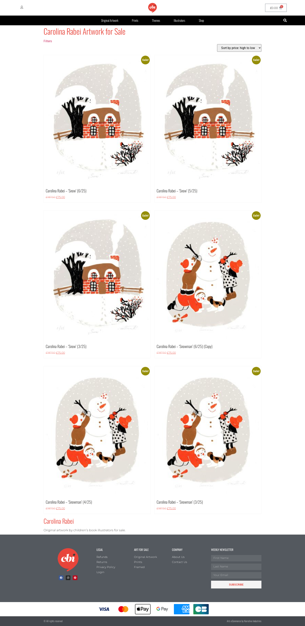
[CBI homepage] (152, 8)
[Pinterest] (75, 577)
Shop (201, 20)
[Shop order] (239, 48)
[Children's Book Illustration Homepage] (68, 560)
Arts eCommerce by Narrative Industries (244, 621)
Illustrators (179, 20)
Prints (135, 20)
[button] (285, 20)
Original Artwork (109, 20)
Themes (156, 20)
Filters (48, 41)
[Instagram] (68, 577)
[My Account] (21, 7)
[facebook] (61, 577)
